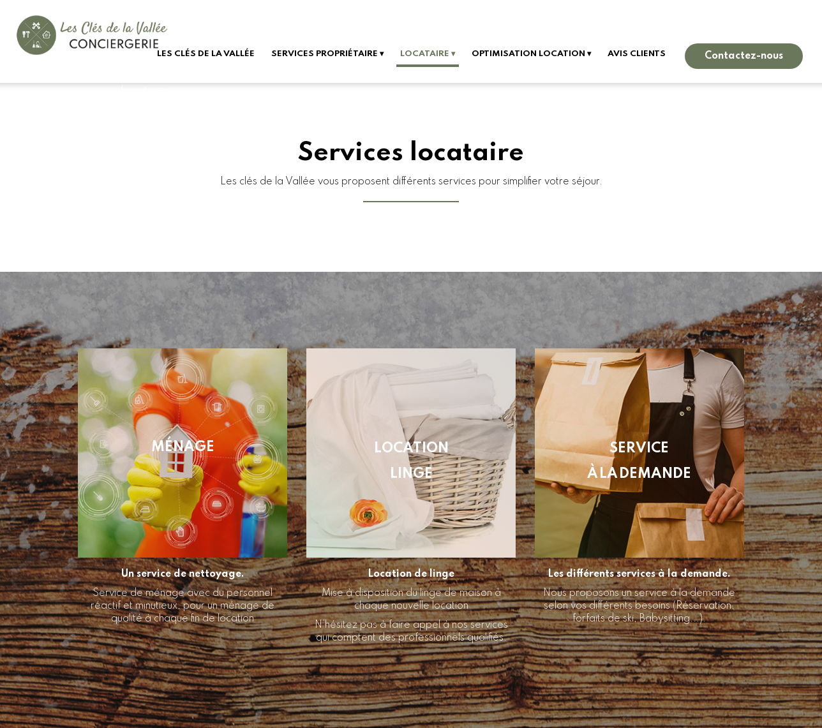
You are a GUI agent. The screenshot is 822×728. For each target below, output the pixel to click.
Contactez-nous (744, 56)
